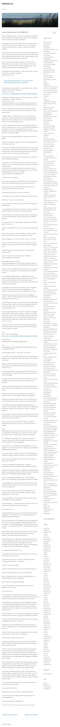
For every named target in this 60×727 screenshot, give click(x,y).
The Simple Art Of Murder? (50, 422)
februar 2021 (47, 560)
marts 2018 (46, 619)
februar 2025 (47, 537)
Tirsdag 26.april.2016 (48, 463)
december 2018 (47, 608)
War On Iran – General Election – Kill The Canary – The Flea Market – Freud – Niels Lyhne (51, 248)
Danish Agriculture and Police (50, 181)
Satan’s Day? (47, 122)
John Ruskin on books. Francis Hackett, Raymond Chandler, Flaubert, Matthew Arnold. (51, 429)
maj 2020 (46, 576)
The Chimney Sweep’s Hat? (50, 101)
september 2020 (47, 569)
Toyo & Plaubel (47, 47)
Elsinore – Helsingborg (49, 133)
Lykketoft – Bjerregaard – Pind (51, 185)
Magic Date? (46, 85)
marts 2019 (46, 603)
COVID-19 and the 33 (48, 155)
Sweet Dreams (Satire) (49, 364)
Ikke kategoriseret (19, 705)
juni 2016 (46, 644)
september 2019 (47, 591)
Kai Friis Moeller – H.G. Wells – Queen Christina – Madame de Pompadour (51, 325)
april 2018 (46, 617)
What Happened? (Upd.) (49, 368)
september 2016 (47, 638)
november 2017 (47, 623)
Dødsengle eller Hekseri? (49, 70)
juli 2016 (45, 642)
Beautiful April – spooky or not (51, 465)
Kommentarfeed (47, 686)
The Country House (48, 215)
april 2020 (46, 578)
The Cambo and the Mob (49, 161)
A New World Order (48, 120)
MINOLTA (46, 137)
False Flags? (46, 45)
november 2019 (47, 588)
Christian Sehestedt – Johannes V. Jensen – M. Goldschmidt (49, 165)
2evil (45, 153)
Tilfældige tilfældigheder (49, 433)
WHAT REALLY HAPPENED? (50, 64)
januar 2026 (46, 528)
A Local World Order (48, 75)
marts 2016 (46, 649)
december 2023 (47, 545)
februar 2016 (47, 651)
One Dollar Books (48, 390)
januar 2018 (46, 621)
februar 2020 (47, 582)
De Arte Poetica (47, 297)
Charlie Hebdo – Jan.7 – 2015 (50, 448)
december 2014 (47, 658)
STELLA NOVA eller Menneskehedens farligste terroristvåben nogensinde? (50, 491)
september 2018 (47, 614)
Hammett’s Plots (47, 295)
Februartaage (47, 487)
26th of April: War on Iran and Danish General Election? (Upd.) (50, 278)
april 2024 (46, 543)
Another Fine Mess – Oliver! (9, 714)
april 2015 (46, 655)
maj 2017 (46, 632)
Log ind (45, 683)
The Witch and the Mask (49, 126)
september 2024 (47, 539)
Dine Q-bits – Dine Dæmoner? (50, 90)
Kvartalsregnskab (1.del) (49, 457)
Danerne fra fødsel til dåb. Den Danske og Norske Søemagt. (50, 409)
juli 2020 (45, 573)
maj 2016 (46, 645)
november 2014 (47, 660)
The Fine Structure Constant (50, 357)
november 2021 (47, 547)
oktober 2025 (47, 530)
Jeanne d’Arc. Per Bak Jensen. (50, 426)
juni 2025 (46, 534)
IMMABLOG (7, 3)
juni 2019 (46, 597)
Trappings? (46, 96)
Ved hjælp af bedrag (48, 467)
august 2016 (46, 640)
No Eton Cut (46, 187)
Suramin (46, 83)
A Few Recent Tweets (48, 57)
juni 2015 (46, 653)
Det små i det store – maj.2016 (51, 452)
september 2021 (47, 550)
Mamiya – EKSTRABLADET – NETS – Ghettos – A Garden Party (50, 239)
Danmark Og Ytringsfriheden (50, 386)
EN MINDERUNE (47, 58)
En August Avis (47, 401)
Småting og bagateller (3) (49, 450)
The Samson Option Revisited (51, 86)
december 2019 (47, 586)
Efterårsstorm (47, 508)
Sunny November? (48, 358)
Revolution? (46, 135)
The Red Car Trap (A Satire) (50, 366)
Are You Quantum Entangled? (50, 92)
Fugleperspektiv (47, 396)
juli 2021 (45, 552)
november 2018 (47, 610)
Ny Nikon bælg (47, 470)
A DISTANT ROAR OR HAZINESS (51, 383)
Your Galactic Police (48, 180)
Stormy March (47, 94)
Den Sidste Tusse (48, 68)
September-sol (47, 513)
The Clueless (47, 124)
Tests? (45, 98)
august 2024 (46, 541)
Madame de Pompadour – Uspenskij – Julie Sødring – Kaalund (50, 129)
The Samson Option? (48, 150)
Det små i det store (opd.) (49, 362)
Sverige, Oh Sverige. (48, 509)
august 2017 (46, 629)
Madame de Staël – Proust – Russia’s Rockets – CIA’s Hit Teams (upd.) (50, 209)
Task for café (47, 506)
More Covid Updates (48, 77)
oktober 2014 (47, 662)
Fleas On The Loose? (48, 213)
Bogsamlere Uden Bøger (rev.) (51, 420)
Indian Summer (47, 321)
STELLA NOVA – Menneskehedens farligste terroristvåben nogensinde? (20, 93)
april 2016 (46, 647)
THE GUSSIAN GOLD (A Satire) (50, 344)
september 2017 (47, 627)
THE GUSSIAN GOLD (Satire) (50, 293)
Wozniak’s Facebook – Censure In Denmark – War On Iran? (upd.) (51, 230)
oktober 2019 (47, 590)
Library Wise (46, 388)
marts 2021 (46, 558)
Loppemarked (47, 424)
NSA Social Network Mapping (50, 140)
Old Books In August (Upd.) (50, 373)
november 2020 (47, 565)
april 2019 (46, 601)
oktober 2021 (47, 549)
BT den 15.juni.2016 (48, 439)
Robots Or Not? (47, 44)
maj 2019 (46, 599)
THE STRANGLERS (48, 114)
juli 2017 (45, 631)
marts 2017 (46, 634)
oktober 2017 (47, 625)
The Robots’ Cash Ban (49, 385)
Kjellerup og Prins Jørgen (32, 714)
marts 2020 (46, 580)
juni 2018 (46, 616)
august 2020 (46, 571)
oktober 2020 (47, 567)
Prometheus (46, 99)
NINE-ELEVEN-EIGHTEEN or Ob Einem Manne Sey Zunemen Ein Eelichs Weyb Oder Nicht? (50, 330)
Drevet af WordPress (6, 724)
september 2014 (47, 664)
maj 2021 (46, 554)
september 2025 (47, 532)
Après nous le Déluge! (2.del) (50, 483)
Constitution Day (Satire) (49, 139)
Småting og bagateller (49, 455)
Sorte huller (46, 511)
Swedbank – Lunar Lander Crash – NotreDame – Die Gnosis (50, 196)
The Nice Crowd (47, 338)
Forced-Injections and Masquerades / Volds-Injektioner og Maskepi (49, 144)
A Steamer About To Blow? (50, 53)
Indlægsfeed (47, 685)
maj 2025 (46, 535)
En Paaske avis (47, 468)
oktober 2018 (47, 612)
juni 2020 (46, 575)
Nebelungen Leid (48, 148)
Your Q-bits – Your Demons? (50, 88)
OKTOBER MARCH (48, 152)
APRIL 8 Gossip (47, 66)
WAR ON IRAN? (47, 55)
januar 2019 (46, 606)
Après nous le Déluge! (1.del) (50, 485)
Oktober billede (47, 360)
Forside (4, 9)
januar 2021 (46, 562)
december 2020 (47, 563)
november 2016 (47, 636)
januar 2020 (46, 584)
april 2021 (46, 556)
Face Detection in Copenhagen (51, 183)
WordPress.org (47, 688)
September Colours (48, 189)
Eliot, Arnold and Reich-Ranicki (51, 271)
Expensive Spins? (48, 42)
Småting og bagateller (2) (49, 453)
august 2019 (46, 593)
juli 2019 (45, 595)
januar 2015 (46, 657)
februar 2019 (47, 604)
